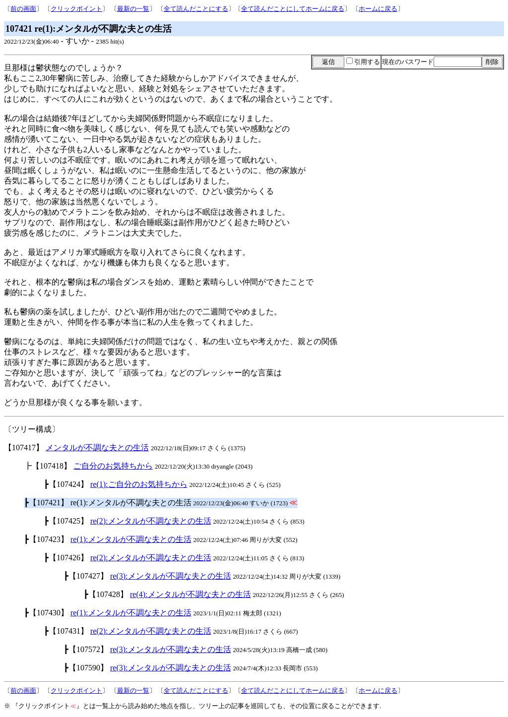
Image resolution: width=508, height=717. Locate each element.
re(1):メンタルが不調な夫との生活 (130, 539)
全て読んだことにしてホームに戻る (292, 8)
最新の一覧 (133, 8)
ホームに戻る (378, 8)
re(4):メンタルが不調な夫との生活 (190, 594)
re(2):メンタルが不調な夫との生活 (150, 521)
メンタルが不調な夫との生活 (97, 447)
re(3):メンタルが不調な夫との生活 (170, 576)
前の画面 (23, 8)
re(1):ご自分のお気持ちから (139, 484)
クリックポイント (76, 8)
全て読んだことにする (196, 8)
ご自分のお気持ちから (113, 466)
